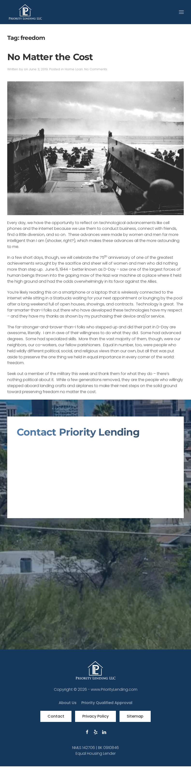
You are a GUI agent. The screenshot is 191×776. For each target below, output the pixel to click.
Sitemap (135, 716)
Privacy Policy (95, 716)
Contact (56, 716)
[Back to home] (25, 12)
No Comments (95, 69)
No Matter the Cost (50, 56)
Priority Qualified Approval (106, 702)
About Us (68, 702)
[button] (181, 12)
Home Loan (74, 69)
